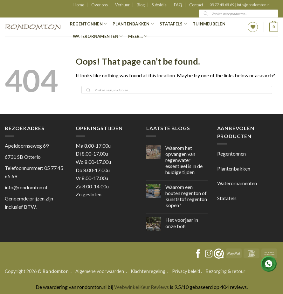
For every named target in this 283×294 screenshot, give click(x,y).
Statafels (173, 24)
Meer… (137, 36)
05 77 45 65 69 (222, 4)
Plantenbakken (133, 24)
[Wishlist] (253, 27)
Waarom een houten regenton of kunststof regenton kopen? (186, 196)
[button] (273, 27)
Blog (141, 4)
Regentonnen (88, 24)
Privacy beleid (186, 271)
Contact (196, 4)
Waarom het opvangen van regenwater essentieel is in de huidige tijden (184, 160)
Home (78, 4)
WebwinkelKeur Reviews (141, 287)
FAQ (178, 4)
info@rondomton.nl (254, 4)
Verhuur (122, 4)
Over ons (99, 4)
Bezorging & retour (225, 271)
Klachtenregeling (148, 271)
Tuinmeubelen (209, 23)
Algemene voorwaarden (100, 271)
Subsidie (159, 4)
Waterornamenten (97, 36)
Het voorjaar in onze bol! (181, 223)
